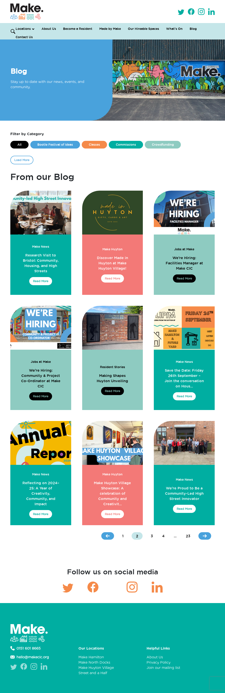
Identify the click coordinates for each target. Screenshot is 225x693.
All (19, 144)
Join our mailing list (163, 668)
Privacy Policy (159, 662)
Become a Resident (77, 28)
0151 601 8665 (25, 648)
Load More (21, 159)
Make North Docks (94, 662)
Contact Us (24, 37)
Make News (40, 246)
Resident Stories (112, 367)
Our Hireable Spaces (143, 28)
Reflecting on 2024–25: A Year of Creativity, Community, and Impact (40, 493)
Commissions (126, 144)
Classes (94, 144)
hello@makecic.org (29, 657)
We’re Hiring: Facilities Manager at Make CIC (184, 263)
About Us (49, 28)
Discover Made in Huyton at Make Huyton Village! (112, 263)
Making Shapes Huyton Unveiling (112, 378)
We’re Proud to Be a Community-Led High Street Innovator (184, 493)
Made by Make (110, 28)
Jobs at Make (184, 249)
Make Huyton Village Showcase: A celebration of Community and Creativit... (112, 493)
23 (188, 536)
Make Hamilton (91, 657)
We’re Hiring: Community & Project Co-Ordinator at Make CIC (40, 378)
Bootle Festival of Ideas (55, 144)
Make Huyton (112, 249)
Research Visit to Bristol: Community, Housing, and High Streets (40, 263)
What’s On (174, 28)
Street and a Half (92, 673)
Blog (193, 28)
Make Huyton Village (96, 668)
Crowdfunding (163, 144)
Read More (40, 281)
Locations (23, 28)
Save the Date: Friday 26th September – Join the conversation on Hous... (184, 378)
